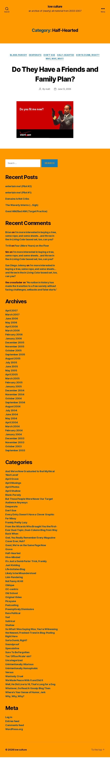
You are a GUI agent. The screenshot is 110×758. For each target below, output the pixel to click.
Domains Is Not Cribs (17, 199)
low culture (55, 6)
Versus (9, 673)
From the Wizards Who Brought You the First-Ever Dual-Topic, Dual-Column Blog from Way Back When (31, 531)
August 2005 (12, 359)
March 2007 (12, 315)
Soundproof (12, 645)
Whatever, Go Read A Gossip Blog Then (27, 689)
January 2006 (13, 339)
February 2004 (14, 431)
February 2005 (14, 383)
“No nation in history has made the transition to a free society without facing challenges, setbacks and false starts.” (31, 287)
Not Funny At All (14, 582)
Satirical (10, 622)
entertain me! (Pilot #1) (18, 193)
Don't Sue (49, 55)
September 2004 (15, 403)
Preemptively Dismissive (19, 610)
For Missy (10, 519)
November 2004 (14, 395)
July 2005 (11, 363)
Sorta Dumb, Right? (89, 55)
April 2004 (11, 423)
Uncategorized (14, 661)
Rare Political (12, 614)
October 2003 (13, 447)
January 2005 (13, 387)
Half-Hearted (66, 55)
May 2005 (11, 371)
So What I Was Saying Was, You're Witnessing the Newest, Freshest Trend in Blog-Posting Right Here (31, 634)
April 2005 (11, 375)
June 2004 (11, 415)
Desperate (35, 55)
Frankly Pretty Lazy (16, 523)
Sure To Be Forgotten (17, 653)
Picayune (10, 602)
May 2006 (11, 323)
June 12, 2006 (64, 90)
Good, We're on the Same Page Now (25, 546)
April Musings (13, 483)
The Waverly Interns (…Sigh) (21, 205)
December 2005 (14, 343)
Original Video (13, 598)
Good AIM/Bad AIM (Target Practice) (26, 212)
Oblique (9, 586)
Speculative (12, 649)
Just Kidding (12, 566)
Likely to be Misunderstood (20, 574)
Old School (11, 594)
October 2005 (13, 351)
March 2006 (12, 331)
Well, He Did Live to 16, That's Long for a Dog (30, 685)
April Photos (12, 487)
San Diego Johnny (15, 266)
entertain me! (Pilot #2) (18, 187)
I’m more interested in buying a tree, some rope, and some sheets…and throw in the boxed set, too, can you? (30, 237)
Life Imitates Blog (15, 570)
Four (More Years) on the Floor (32, 246)
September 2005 (15, 355)
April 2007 (11, 311)
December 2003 (14, 439)
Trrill (8, 246)
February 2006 (14, 335)
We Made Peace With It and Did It (24, 681)
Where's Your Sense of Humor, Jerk (25, 693)
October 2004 (13, 399)
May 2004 (11, 419)
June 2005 (11, 367)
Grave (8, 550)
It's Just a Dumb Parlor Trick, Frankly (26, 562)
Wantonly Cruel (14, 677)
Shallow (9, 626)
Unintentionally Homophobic (21, 669)
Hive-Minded (12, 558)
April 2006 (11, 327)
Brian (8, 233)
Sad (7, 618)
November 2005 (14, 347)
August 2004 (12, 407)
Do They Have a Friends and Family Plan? (55, 74)
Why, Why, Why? (55, 59)
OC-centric (11, 590)
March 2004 (12, 427)
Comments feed (14, 726)
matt (47, 90)
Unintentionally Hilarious (19, 665)
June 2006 (11, 319)
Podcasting (11, 606)
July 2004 (11, 411)
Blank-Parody (17, 55)
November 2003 (14, 443)
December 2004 (14, 391)
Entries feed (12, 722)
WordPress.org (14, 730)
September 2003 (15, 451)
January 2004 (13, 435)
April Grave (11, 479)
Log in (8, 718)
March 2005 (12, 379)
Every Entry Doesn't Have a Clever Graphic (29, 515)
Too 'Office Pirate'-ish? (18, 657)
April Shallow (12, 491)
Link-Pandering (14, 578)
